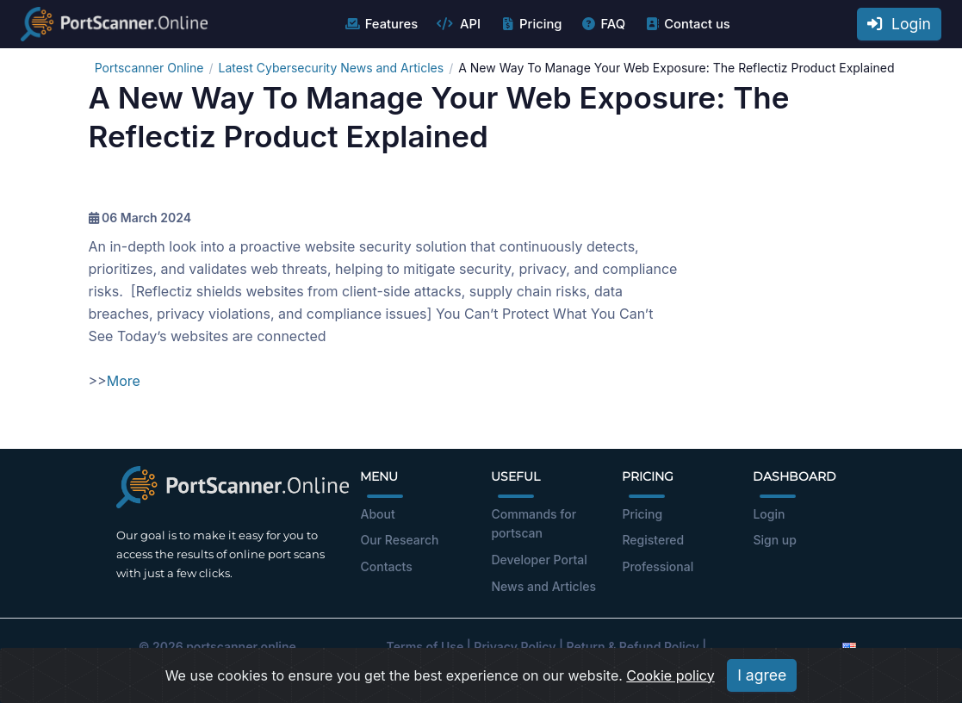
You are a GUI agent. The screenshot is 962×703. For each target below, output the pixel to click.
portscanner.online (241, 646)
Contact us (686, 24)
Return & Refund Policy (633, 646)
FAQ (602, 24)
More (123, 380)
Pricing (530, 24)
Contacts (386, 566)
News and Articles (543, 586)
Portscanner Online (149, 67)
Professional (657, 566)
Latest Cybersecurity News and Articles (331, 67)
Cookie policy (670, 686)
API (458, 24)
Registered (653, 539)
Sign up (774, 539)
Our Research (399, 539)
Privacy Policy (514, 646)
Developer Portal (539, 559)
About (377, 514)
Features (381, 24)
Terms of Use (425, 646)
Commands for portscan (533, 524)
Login (899, 24)
